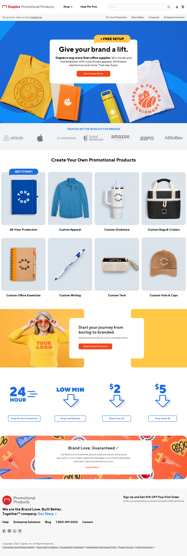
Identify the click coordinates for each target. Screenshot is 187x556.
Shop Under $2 (116, 418)
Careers (87, 522)
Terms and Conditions (47, 547)
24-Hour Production (116, 17)
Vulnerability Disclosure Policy (101, 547)
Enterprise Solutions (174, 17)
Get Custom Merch (93, 74)
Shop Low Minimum (70, 418)
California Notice (144, 547)
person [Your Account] (177, 7)
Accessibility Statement (72, 547)
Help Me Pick (88, 6)
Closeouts (153, 17)
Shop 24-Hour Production (24, 418)
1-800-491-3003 (67, 522)
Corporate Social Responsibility (18, 547)
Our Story (46, 514)
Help (5, 522)
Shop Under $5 (162, 418)
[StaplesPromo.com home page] (28, 7)
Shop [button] (68, 7)
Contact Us (36, 17)
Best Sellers (138, 17)
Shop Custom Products (95, 346)
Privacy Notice (126, 547)
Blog (48, 522)
